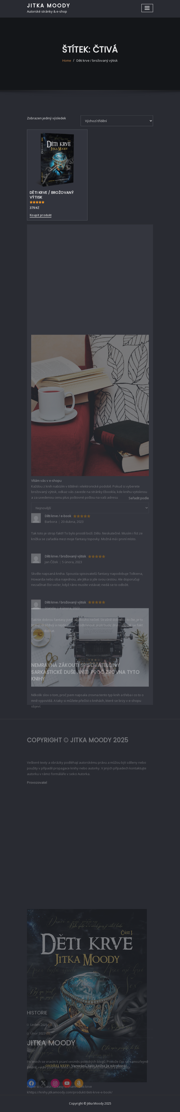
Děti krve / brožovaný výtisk (97, 66)
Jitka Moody (48, 5)
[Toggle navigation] (147, 8)
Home (66, 66)
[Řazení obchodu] (117, 149)
